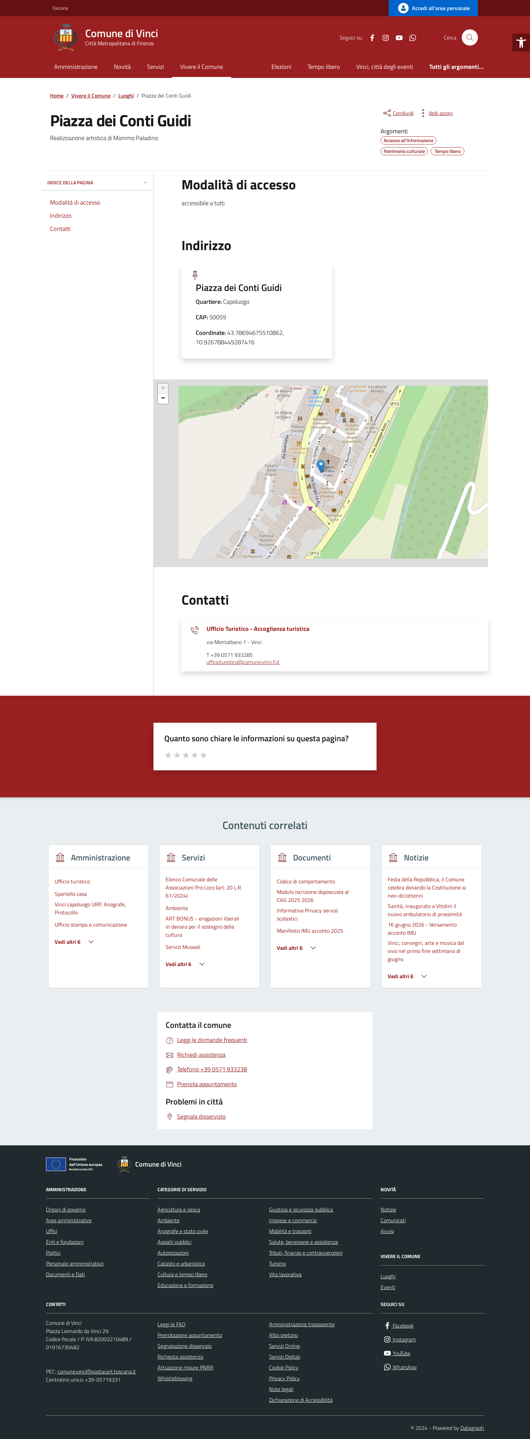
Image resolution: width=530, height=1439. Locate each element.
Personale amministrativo (74, 1263)
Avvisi (387, 1231)
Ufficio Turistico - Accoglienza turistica (258, 628)
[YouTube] (396, 37)
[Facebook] (369, 37)
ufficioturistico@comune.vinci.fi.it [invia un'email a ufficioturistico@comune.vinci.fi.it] (243, 662)
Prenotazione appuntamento (190, 1335)
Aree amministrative (69, 1220)
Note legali (281, 1389)
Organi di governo (66, 1209)
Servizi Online (284, 1346)
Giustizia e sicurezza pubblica (301, 1209)
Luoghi (388, 1276)
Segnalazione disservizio (185, 1346)
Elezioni (281, 66)
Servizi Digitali (284, 1357)
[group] (98, 920)
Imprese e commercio (293, 1220)
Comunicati (393, 1220)
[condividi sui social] (398, 113)
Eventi (388, 1287)
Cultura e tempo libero (182, 1274)
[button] (521, 42)
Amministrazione (76, 66)
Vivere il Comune (201, 66)
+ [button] (163, 388)
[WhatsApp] (410, 37)
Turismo (277, 1263)
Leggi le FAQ (172, 1324)
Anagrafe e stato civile (183, 1231)
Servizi (155, 66)
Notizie (388, 1209)
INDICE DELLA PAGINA (97, 182)
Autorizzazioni (173, 1253)
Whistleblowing (175, 1378)
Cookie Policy (283, 1367)
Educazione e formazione (185, 1285)
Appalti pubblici (174, 1242)
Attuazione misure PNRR (185, 1367)
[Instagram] (383, 37)
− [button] (163, 399)
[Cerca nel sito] (470, 37)
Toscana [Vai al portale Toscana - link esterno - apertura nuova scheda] (60, 7)
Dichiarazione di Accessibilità (301, 1400)
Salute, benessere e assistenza (303, 1242)
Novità (122, 66)
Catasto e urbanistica (181, 1263)
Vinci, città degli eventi (384, 66)
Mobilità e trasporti (290, 1231)
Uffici (51, 1231)
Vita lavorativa (285, 1274)
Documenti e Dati (65, 1274)
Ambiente (168, 1220)
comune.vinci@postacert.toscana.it (96, 1371)
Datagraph (472, 1428)
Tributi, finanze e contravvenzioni (305, 1253)
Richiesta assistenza (180, 1357)
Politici (53, 1253)
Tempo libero (324, 66)
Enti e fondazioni (64, 1242)
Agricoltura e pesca (179, 1209)
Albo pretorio (283, 1335)
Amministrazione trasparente (302, 1324)
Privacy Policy (284, 1378)
